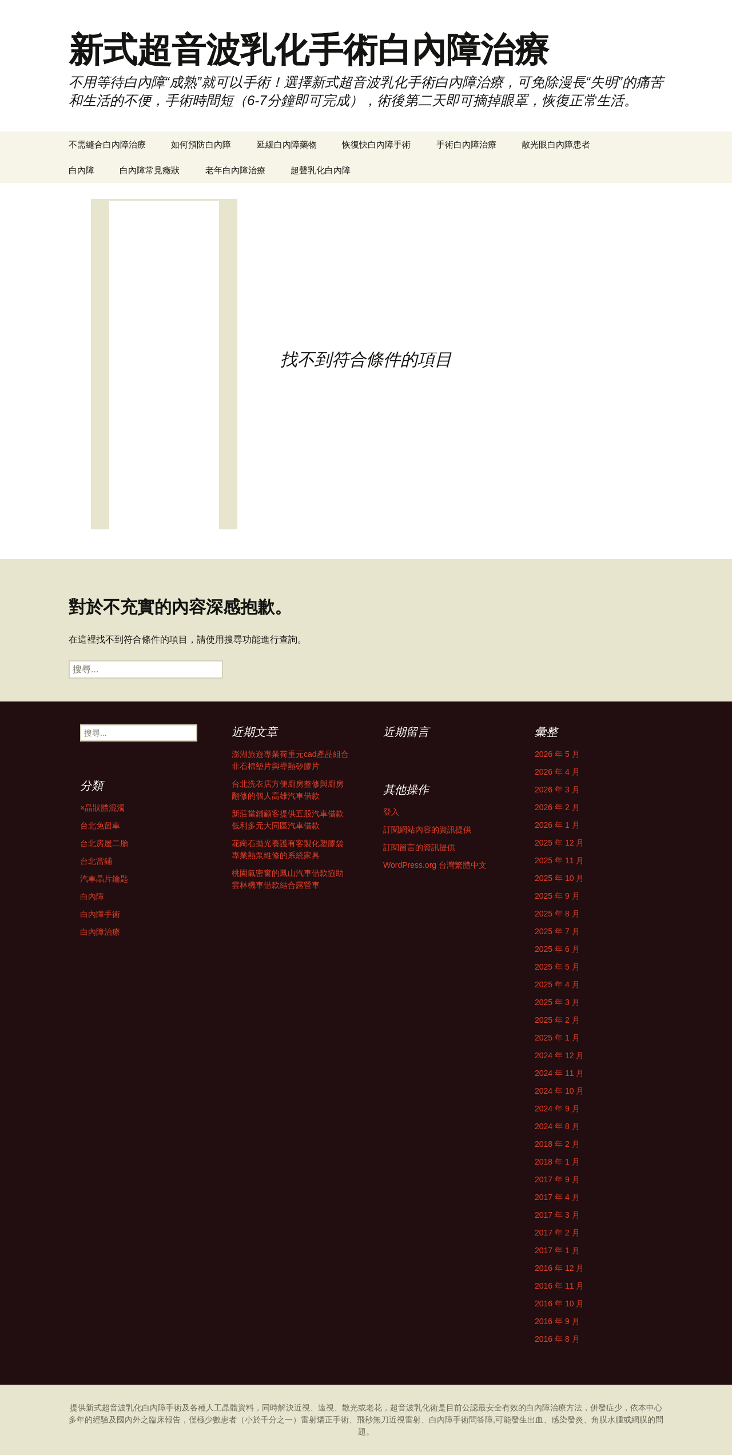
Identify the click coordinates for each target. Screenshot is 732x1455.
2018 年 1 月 (557, 1161)
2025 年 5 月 (557, 966)
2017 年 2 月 (557, 1232)
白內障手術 (100, 914)
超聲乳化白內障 (321, 170)
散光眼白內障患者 (556, 144)
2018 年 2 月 (557, 1144)
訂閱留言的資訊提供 (419, 847)
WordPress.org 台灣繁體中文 (435, 865)
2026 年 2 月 (557, 807)
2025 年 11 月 (559, 860)
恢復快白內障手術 (376, 144)
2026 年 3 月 (557, 789)
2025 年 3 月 (557, 1002)
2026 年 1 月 (557, 825)
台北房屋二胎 (104, 843)
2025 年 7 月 (557, 931)
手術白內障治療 (466, 144)
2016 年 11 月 (559, 1285)
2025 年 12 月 (559, 842)
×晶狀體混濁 (102, 807)
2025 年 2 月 (557, 1020)
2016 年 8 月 (557, 1339)
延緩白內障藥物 (287, 144)
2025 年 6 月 (557, 949)
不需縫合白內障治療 (107, 144)
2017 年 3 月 (557, 1214)
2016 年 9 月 (557, 1321)
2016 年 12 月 (559, 1268)
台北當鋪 (96, 861)
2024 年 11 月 (559, 1073)
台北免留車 (100, 825)
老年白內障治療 (235, 170)
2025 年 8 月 (557, 913)
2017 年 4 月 (557, 1197)
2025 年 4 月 (557, 984)
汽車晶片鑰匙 (104, 878)
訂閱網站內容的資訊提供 (427, 829)
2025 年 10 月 (559, 878)
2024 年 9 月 (557, 1108)
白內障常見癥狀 (150, 170)
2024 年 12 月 (559, 1055)
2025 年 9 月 (557, 895)
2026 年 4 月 (557, 771)
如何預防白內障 (201, 144)
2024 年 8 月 (557, 1126)
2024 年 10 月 (559, 1090)
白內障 (81, 170)
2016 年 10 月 (559, 1303)
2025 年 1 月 (557, 1037)
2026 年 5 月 (557, 754)
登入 (391, 811)
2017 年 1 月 (557, 1250)
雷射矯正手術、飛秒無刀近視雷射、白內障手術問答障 (397, 1419)
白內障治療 (100, 931)
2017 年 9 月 (557, 1179)
